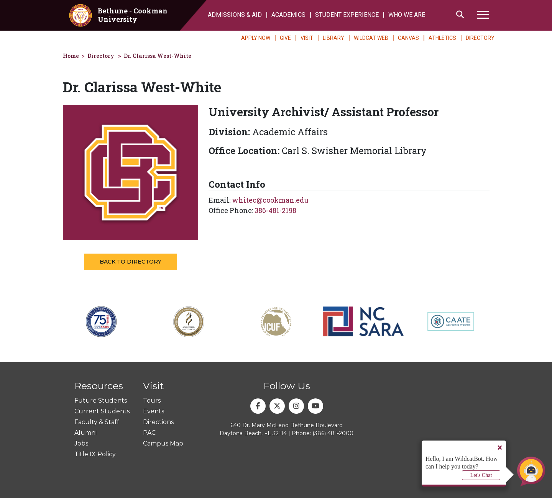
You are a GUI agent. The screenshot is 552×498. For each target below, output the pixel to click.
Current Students (102, 411)
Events (153, 411)
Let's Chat (481, 475)
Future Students (100, 400)
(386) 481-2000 (332, 433)
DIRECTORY (480, 38)
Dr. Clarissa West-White (157, 55)
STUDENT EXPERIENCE (347, 14)
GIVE (285, 38)
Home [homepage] (71, 55)
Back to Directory (130, 261)
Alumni (85, 432)
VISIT (307, 38)
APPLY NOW (255, 38)
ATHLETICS (442, 38)
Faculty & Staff (96, 422)
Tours (152, 400)
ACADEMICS (288, 14)
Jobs (81, 443)
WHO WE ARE (406, 14)
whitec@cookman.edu (270, 200)
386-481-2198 (275, 210)
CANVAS (408, 38)
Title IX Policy (95, 454)
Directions (158, 422)
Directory (100, 55)
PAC (149, 432)
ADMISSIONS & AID (235, 14)
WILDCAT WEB (371, 38)
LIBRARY (333, 38)
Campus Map (163, 443)
